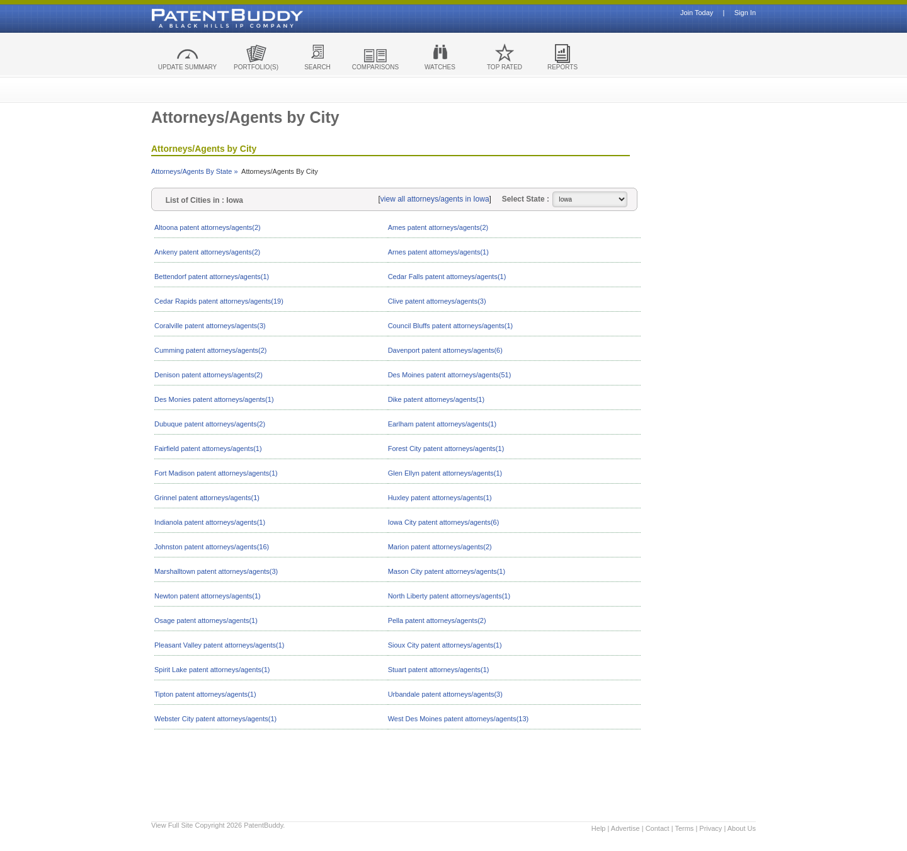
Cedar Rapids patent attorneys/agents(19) (218, 301)
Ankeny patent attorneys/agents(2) (207, 252)
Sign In (745, 12)
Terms (684, 828)
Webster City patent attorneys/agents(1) (215, 718)
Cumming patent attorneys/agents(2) (210, 350)
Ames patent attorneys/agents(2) (438, 227)
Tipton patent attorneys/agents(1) (205, 694)
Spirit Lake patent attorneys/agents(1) (212, 669)
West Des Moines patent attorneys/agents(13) (458, 718)
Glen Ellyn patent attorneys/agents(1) (445, 473)
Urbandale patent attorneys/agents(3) (445, 694)
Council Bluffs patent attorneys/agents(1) (450, 325)
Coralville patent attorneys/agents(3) (210, 325)
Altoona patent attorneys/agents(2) (207, 227)
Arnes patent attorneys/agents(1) (438, 252)
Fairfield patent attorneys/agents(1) (208, 448)
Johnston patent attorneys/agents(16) (211, 547)
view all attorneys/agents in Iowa (434, 199)
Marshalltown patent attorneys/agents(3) (216, 571)
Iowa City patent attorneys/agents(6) (443, 522)
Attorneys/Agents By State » (194, 171)
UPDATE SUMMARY (187, 67)
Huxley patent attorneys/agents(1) (440, 497)
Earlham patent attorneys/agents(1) (442, 424)
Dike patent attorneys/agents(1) (436, 399)
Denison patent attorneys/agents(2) (208, 375)
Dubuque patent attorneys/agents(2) (209, 424)
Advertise (625, 828)
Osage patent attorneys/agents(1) (206, 620)
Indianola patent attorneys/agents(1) (209, 522)
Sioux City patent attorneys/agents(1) (445, 645)
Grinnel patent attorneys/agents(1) (207, 497)
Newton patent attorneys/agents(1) (207, 596)
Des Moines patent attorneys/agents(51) (449, 375)
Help (598, 828)
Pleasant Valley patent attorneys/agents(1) (219, 645)
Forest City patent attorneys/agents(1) (446, 448)
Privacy (710, 828)
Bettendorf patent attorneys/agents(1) (211, 276)
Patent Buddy (198, 18)
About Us (741, 828)
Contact (658, 828)
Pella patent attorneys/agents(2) (437, 620)
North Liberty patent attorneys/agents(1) (449, 596)
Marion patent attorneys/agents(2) (440, 547)
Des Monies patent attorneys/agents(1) (214, 399)
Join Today (696, 12)
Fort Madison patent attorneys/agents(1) (216, 473)
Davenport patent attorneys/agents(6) (445, 350)
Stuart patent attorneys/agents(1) (438, 669)
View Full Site (172, 825)
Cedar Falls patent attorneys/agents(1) (447, 276)
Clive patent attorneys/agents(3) (437, 301)
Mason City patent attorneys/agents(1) (446, 571)
